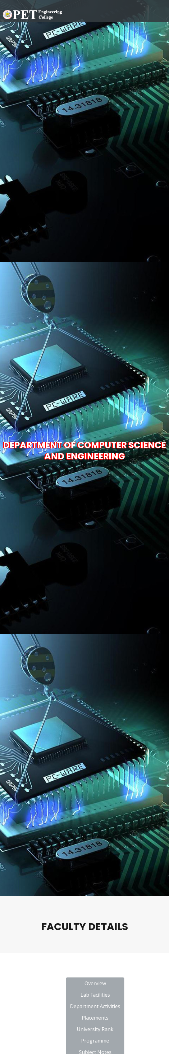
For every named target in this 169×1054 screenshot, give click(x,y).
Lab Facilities (127, 994)
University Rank (126, 1029)
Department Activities (127, 1006)
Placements (126, 1017)
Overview (127, 983)
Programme (127, 1040)
